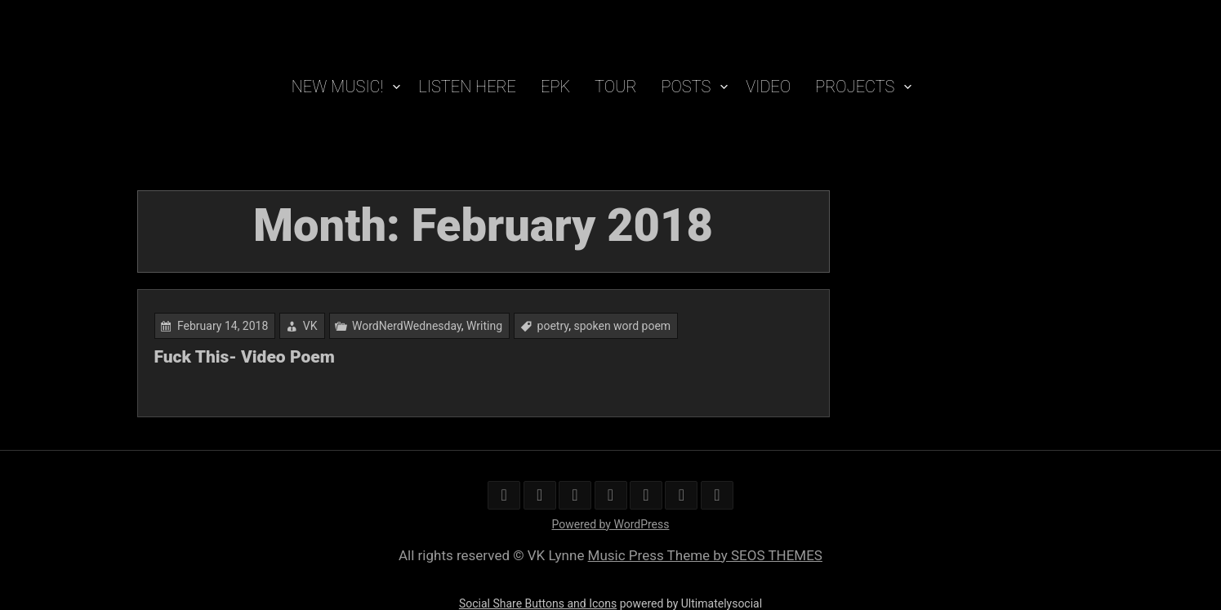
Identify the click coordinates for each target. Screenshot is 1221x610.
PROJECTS (854, 86)
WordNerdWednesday (406, 325)
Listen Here (467, 86)
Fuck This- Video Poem (244, 357)
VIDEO (768, 86)
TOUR (615, 86)
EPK (555, 86)
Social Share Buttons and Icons (538, 603)
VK (310, 325)
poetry (553, 325)
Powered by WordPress (611, 524)
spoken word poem (622, 325)
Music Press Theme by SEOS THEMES (705, 555)
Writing (484, 325)
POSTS (686, 86)
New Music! (338, 86)
